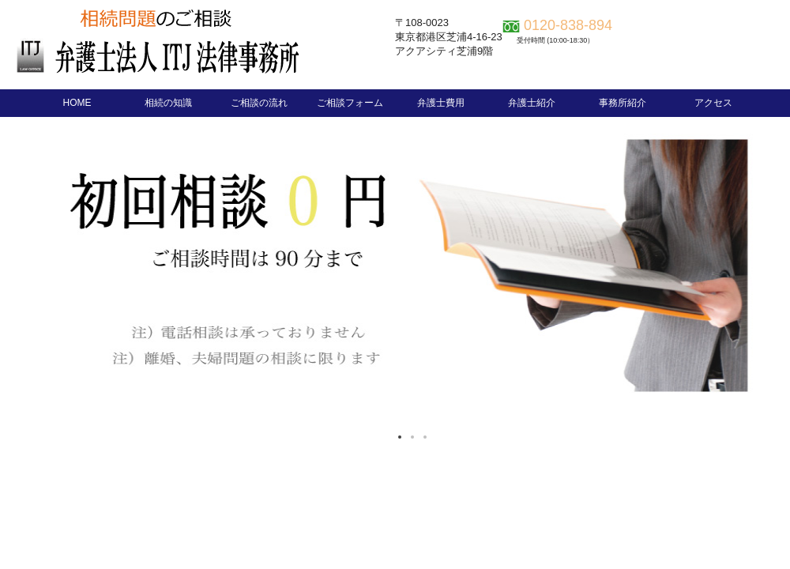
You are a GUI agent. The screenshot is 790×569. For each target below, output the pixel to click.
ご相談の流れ (259, 102)
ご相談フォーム (350, 102)
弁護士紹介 (531, 102)
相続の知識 (168, 102)
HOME (77, 102)
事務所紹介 (622, 102)
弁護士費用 (441, 102)
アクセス (713, 102)
